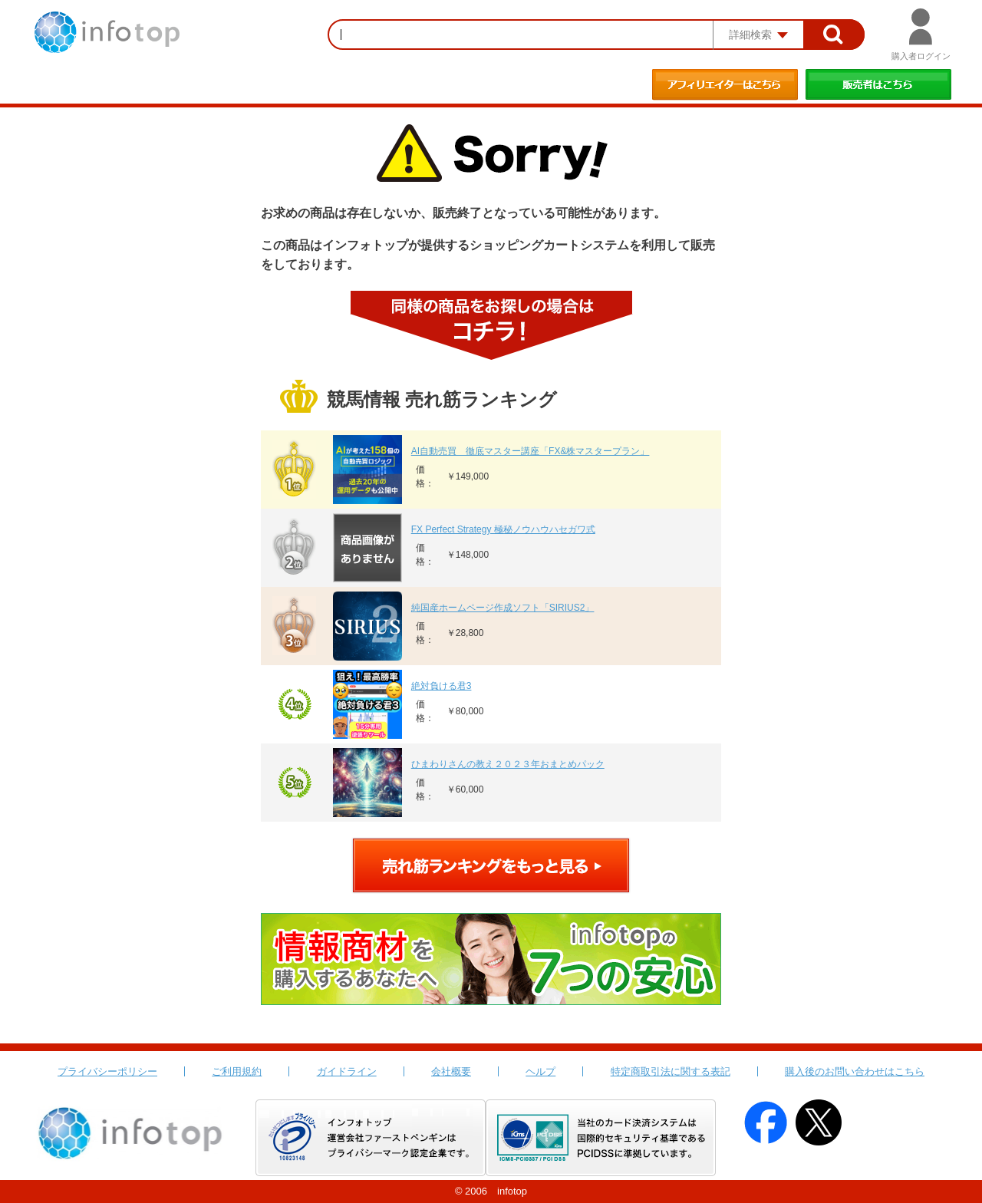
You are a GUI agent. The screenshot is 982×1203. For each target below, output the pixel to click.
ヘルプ (540, 1071)
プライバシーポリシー (107, 1071)
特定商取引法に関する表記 (670, 1071)
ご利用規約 (237, 1071)
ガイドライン (347, 1071)
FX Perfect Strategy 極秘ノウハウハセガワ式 (503, 529)
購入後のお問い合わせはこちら (854, 1071)
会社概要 (451, 1071)
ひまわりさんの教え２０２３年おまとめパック (508, 764)
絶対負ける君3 (441, 686)
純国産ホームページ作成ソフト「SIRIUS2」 (503, 607)
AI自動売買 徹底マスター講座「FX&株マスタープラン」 (530, 451)
